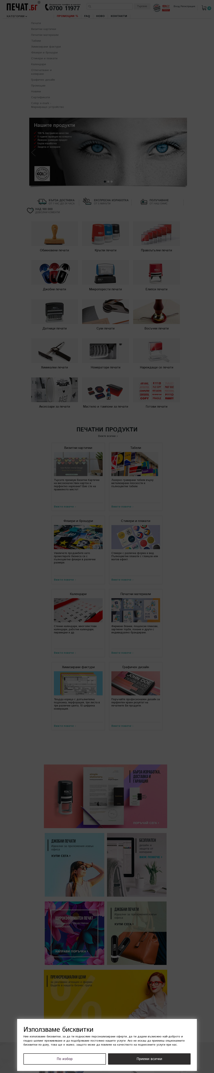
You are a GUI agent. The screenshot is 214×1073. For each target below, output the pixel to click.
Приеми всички (159, 1059)
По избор (93, 1059)
